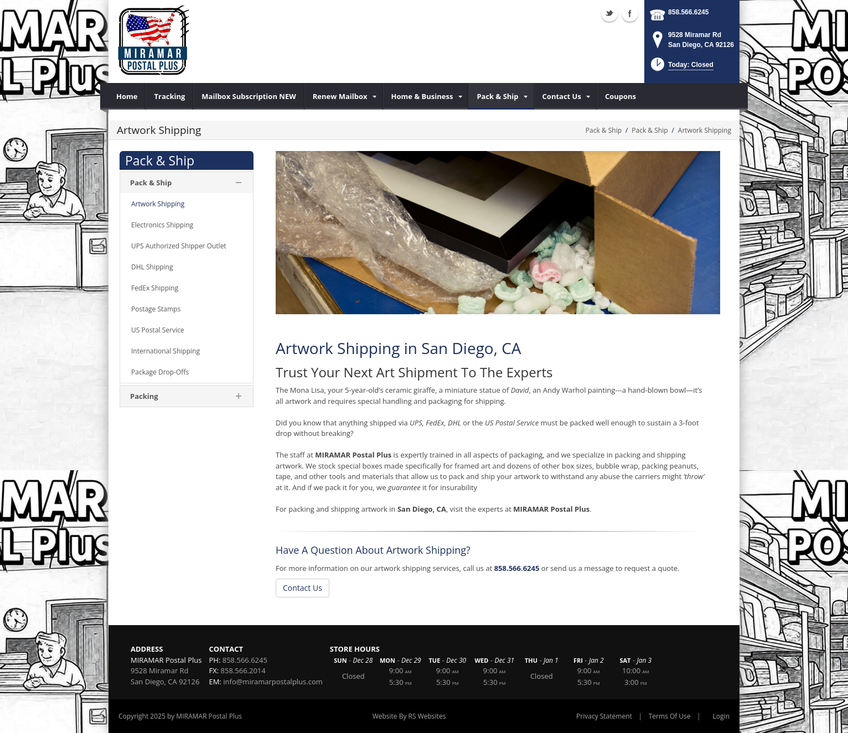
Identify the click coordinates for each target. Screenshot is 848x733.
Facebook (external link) (630, 13)
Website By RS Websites (409, 716)
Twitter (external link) (609, 13)
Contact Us (302, 588)
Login (721, 716)
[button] (681, 68)
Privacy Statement (604, 716)
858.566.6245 (688, 12)
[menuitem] (127, 96)
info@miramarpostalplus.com (273, 682)
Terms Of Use (670, 716)
